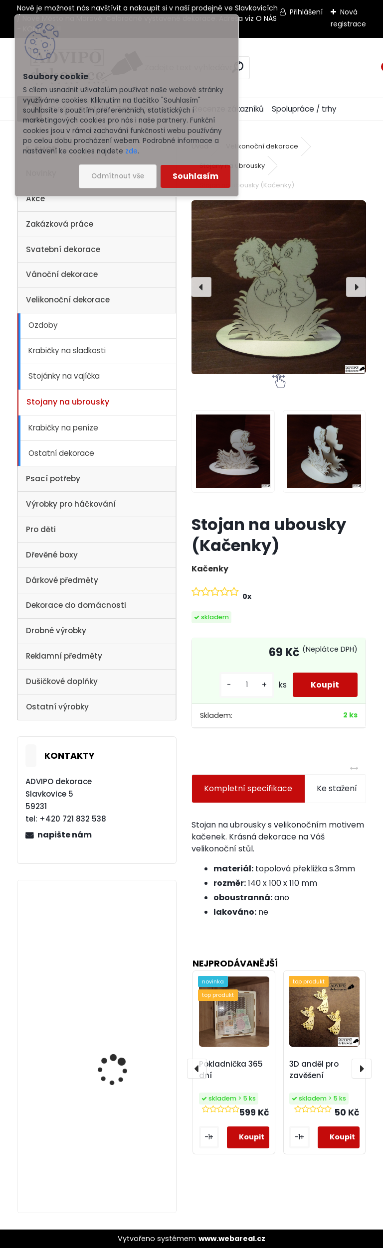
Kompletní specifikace (248, 788)
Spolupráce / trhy (304, 109)
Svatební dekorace (63, 249)
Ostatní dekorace (61, 453)
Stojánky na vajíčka (64, 376)
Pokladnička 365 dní (231, 1070)
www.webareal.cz (231, 1239)
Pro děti (41, 529)
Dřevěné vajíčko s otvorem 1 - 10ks (113, 1040)
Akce (35, 198)
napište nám (64, 834)
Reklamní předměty (64, 656)
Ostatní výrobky (57, 706)
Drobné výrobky (56, 630)
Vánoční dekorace (62, 274)
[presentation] (201, 287)
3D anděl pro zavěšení (314, 1070)
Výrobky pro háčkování (71, 504)
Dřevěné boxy (52, 555)
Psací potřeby (53, 478)
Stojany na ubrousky (67, 402)
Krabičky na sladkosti (67, 350)
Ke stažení (337, 788)
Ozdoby (43, 325)
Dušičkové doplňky (62, 681)
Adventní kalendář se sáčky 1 (120, 951)
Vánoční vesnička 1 (115, 1144)
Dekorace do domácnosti (76, 605)
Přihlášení (306, 12)
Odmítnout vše (117, 176)
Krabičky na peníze (63, 427)
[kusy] (243, 684)
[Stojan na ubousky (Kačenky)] (279, 287)
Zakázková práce (59, 224)
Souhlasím (195, 176)
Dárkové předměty (62, 580)
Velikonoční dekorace (68, 299)
